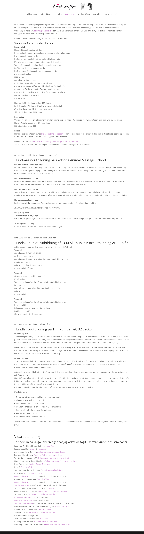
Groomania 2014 (21, 482)
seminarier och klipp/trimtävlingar (53, 491)
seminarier (33, 512)
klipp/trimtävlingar (50, 512)
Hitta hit (97, 14)
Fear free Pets (48, 446)
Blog (60, 14)
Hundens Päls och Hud (24, 500)
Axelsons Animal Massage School (51, 452)
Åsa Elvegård (26, 467)
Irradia (33, 449)
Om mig (68, 14)
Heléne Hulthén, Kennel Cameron (57, 524)
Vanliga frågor (84, 14)
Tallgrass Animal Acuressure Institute (54, 458)
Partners (107, 14)
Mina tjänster (46, 14)
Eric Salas (44, 518)
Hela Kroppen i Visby (33, 473)
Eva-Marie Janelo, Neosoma (53, 134)
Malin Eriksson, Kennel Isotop (46, 521)
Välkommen (32, 14)
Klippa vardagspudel (23, 497)
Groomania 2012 (62, 506)
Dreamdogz (50, 488)
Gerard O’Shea (43, 479)
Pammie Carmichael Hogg (52, 470)
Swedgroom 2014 (21, 485)
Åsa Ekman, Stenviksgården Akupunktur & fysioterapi (55, 141)
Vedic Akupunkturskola (42, 31)
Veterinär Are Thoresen (40, 464)
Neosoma (42, 449)
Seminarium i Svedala (23, 503)
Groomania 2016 (21, 476)
